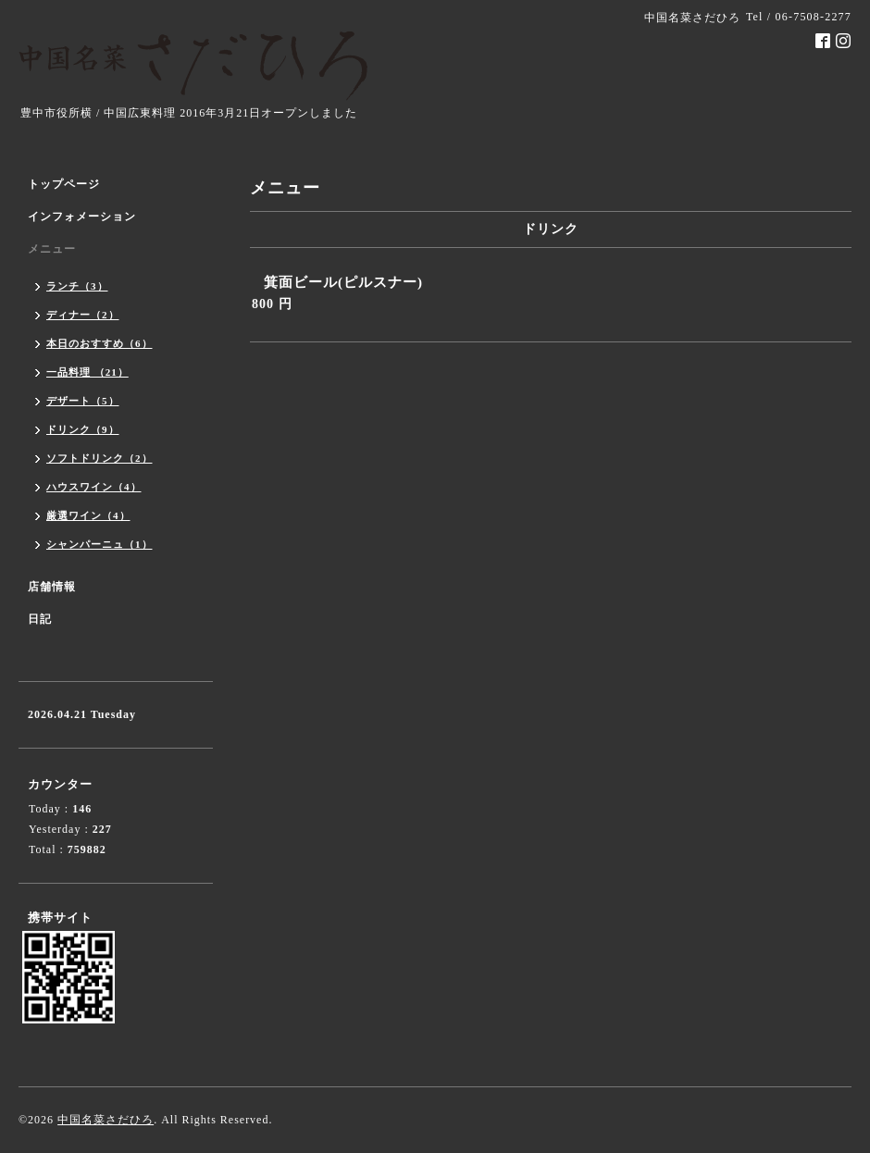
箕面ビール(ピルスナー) (343, 282)
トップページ (64, 184)
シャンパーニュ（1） (99, 544)
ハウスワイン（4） (94, 486)
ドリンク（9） (82, 429)
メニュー (52, 248)
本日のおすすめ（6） (99, 343)
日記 (40, 619)
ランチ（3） (77, 285)
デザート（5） (82, 400)
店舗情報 (52, 586)
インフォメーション (82, 216)
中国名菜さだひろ (105, 1119)
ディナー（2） (82, 314)
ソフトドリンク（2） (99, 458)
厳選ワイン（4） (88, 515)
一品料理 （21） (87, 372)
